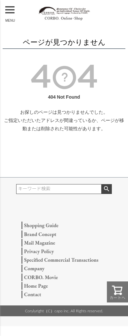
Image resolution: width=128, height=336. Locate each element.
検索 (106, 189)
